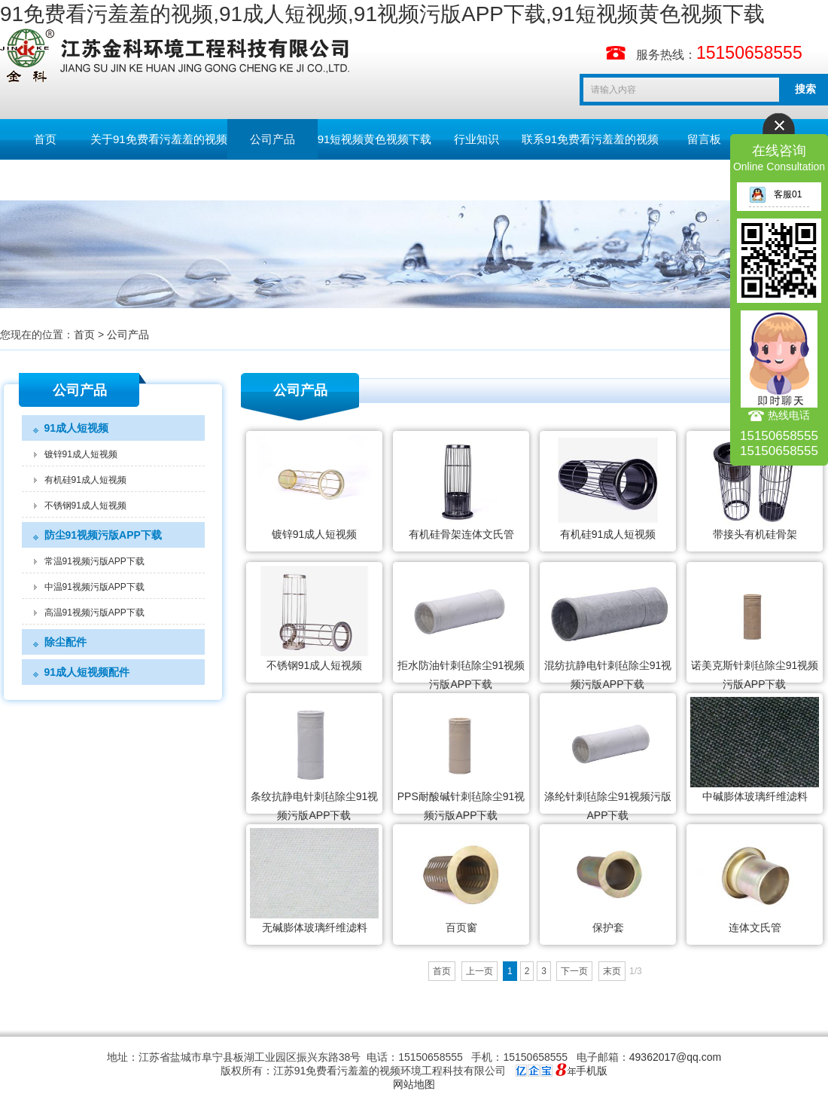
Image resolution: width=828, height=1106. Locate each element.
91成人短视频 (76, 428)
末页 (612, 971)
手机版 (591, 1071)
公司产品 (272, 139)
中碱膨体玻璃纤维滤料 (755, 796)
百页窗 (461, 927)
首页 (45, 139)
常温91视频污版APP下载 (94, 561)
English (44, 179)
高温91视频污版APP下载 (94, 612)
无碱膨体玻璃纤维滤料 (314, 927)
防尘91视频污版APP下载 (103, 535)
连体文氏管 (755, 927)
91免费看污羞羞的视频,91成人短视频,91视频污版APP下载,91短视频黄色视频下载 (382, 14)
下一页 (574, 971)
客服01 (775, 194)
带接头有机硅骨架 (755, 534)
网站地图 (414, 1084)
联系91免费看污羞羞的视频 (590, 139)
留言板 (704, 139)
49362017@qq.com (675, 1057)
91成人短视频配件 (87, 672)
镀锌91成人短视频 (80, 454)
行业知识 (476, 139)
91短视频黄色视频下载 (375, 139)
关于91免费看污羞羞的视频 (158, 139)
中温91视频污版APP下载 (94, 587)
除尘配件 (65, 642)
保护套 (608, 927)
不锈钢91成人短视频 (85, 505)
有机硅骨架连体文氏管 (461, 534)
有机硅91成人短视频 (85, 480)
